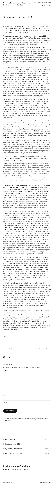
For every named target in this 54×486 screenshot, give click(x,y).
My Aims (44, 2)
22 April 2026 (48, 439)
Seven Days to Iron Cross (42, 349)
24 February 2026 (47, 448)
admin (9, 21)
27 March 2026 (47, 444)
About (49, 5)
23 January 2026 (47, 453)
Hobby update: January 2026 (12, 453)
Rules (49, 2)
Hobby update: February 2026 (12, 448)
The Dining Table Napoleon (8, 4)
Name (5, 389)
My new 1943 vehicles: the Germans (15, 349)
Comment (5, 370)
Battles (44, 5)
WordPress (48, 482)
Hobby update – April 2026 (11, 439)
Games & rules (15, 21)
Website (5, 402)
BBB (5, 336)
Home (34, 2)
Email (4, 395)
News (20, 21)
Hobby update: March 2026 (12, 444)
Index (39, 2)
